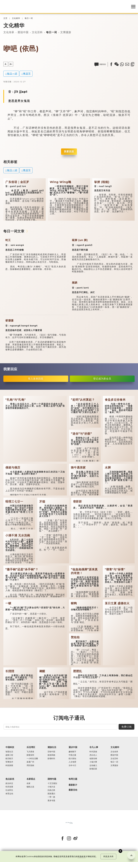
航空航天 (9, 759)
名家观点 (31, 779)
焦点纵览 (10, 779)
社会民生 (9, 790)
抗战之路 (51, 790)
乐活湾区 (31, 747)
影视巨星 (93, 769)
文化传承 (8, 32)
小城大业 (51, 787)
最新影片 (73, 785)
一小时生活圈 (32, 759)
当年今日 (72, 765)
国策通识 (51, 794)
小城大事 (93, 762)
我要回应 (69, 151)
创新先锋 (93, 759)
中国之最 (72, 755)
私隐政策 (82, 856)
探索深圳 (30, 755)
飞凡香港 (30, 752)
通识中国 (73, 747)
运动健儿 (93, 765)
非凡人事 (93, 747)
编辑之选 (30, 787)
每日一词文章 (13, 231)
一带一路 (51, 797)
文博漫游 (65, 32)
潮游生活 (52, 747)
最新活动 (73, 790)
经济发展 (9, 787)
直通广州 (30, 762)
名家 (28, 783)
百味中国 (51, 752)
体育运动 (9, 794)
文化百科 (37, 32)
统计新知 (72, 759)
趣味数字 (72, 752)
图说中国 (23, 32)
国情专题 (52, 779)
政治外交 (9, 783)
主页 (5, 18)
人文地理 (72, 762)
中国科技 (10, 747)
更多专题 (51, 801)
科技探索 (9, 765)
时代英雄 (93, 752)
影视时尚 (51, 759)
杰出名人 (93, 755)
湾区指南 (30, 765)
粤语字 (27, 73)
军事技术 (9, 762)
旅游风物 (51, 755)
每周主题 (73, 779)
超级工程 (9, 755)
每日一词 (29, 18)
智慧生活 (9, 752)
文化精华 (16, 18)
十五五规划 (52, 783)
